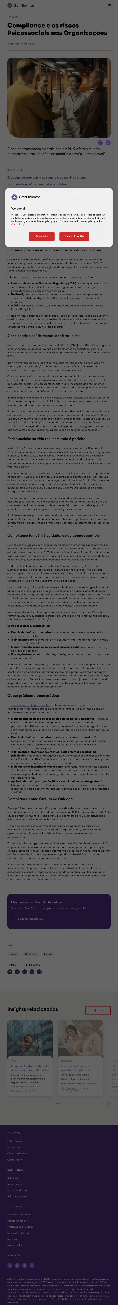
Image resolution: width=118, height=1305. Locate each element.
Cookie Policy (17, 224)
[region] (59, 217)
